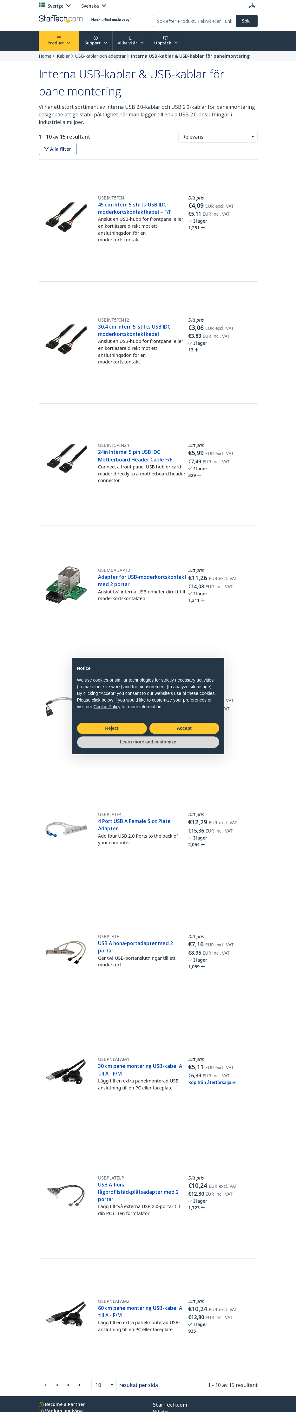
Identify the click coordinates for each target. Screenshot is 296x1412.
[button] (252, 136)
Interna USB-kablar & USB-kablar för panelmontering (190, 56)
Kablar (63, 56)
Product (59, 41)
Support (95, 41)
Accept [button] (184, 728)
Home (45, 56)
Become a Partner (65, 1404)
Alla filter (57, 149)
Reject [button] (111, 728)
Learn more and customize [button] (148, 741)
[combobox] (218, 137)
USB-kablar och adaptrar (100, 56)
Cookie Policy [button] (107, 706)
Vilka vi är (131, 41)
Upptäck (166, 41)
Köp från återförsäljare (212, 1082)
